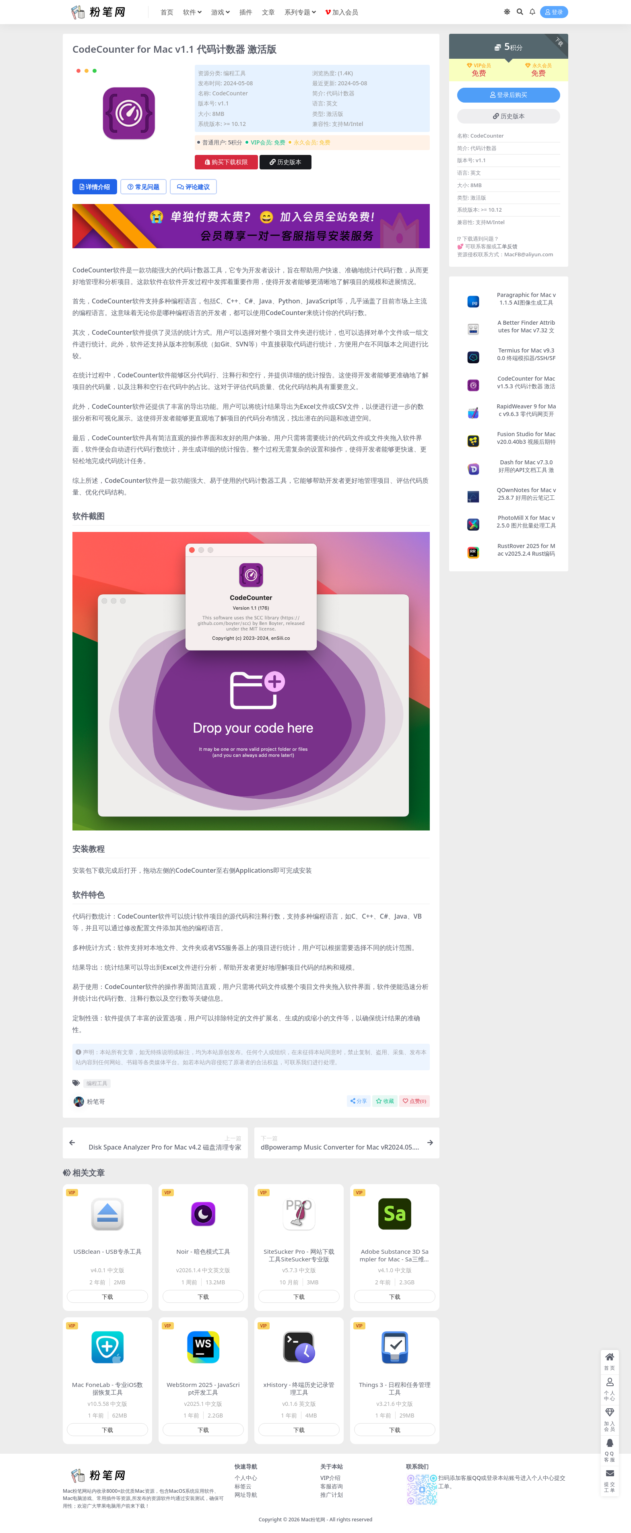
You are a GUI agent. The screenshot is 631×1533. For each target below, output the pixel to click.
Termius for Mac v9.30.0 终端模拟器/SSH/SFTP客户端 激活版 (526, 357)
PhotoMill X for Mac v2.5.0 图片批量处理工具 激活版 (526, 525)
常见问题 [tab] (143, 187)
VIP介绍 (330, 1477)
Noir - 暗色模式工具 (203, 1251)
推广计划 (331, 1494)
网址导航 (246, 1494)
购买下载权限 (226, 162)
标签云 (243, 1486)
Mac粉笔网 (313, 1519)
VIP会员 (479, 65)
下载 (107, 1296)
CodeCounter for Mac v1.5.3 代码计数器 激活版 (526, 386)
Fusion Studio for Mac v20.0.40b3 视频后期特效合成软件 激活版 (526, 441)
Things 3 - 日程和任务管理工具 (395, 1388)
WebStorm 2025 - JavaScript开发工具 (203, 1388)
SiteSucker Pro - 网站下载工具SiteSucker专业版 (299, 1255)
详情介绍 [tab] (95, 187)
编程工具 (234, 73)
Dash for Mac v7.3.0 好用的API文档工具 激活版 (526, 469)
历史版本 (285, 162)
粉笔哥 (88, 1101)
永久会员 (538, 65)
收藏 (385, 1101)
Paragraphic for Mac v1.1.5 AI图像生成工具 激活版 (526, 302)
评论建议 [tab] (193, 187)
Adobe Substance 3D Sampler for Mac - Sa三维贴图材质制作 (394, 1259)
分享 (359, 1101)
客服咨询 (331, 1486)
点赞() (414, 1101)
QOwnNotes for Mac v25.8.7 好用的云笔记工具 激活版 (526, 497)
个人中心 (246, 1477)
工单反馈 (507, 246)
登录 (554, 12)
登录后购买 (508, 95)
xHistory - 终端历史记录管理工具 (299, 1388)
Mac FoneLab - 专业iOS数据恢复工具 (107, 1388)
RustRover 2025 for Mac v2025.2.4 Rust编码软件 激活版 (526, 553)
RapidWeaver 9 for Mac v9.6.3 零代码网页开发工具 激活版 (526, 413)
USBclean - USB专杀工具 (107, 1251)
